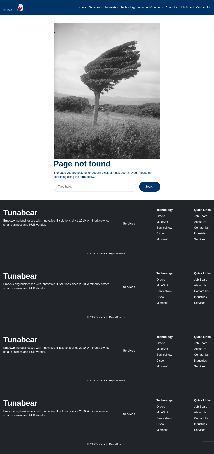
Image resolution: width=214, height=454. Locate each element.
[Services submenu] (102, 7)
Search (149, 186)
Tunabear (20, 212)
